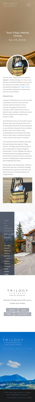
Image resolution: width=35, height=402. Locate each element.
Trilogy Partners (25, 88)
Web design (16, 394)
